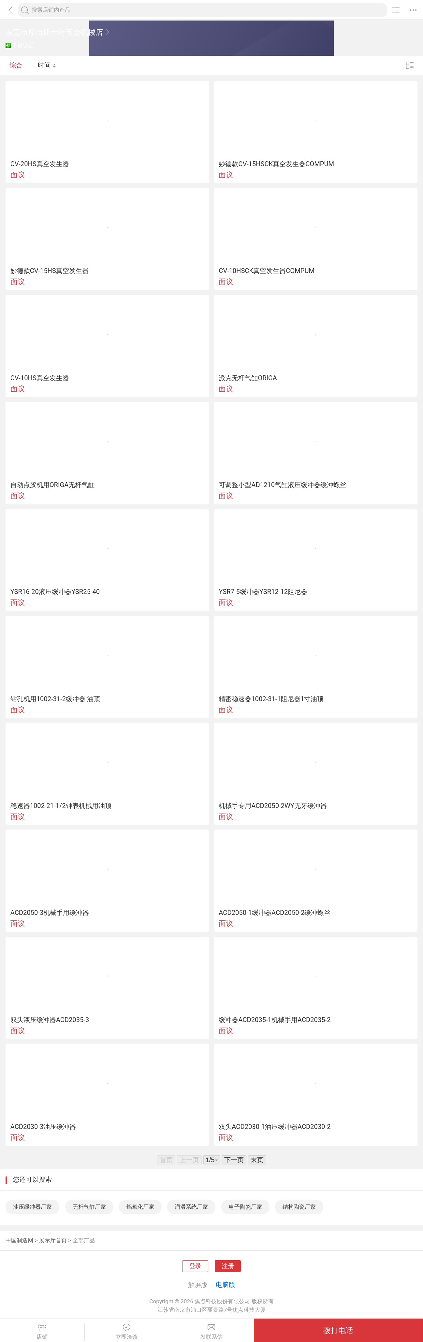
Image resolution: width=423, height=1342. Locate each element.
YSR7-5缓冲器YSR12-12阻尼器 (263, 591)
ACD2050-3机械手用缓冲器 (49, 912)
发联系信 (211, 1332)
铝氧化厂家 (140, 1207)
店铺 (42, 1332)
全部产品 (84, 1240)
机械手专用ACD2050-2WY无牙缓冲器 (273, 805)
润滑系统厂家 (191, 1207)
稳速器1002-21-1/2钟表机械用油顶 (60, 805)
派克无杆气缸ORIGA (248, 378)
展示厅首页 (53, 1240)
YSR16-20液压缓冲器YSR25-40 (55, 591)
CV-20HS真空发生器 (39, 164)
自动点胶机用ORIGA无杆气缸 (52, 485)
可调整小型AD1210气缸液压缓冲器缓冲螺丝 (282, 485)
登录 (195, 1266)
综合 (15, 65)
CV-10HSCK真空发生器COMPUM (266, 270)
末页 (257, 1160)
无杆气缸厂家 (89, 1207)
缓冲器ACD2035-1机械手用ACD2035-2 (274, 1020)
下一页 (234, 1160)
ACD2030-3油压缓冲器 (43, 1126)
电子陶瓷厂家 (245, 1207)
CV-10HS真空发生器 (39, 378)
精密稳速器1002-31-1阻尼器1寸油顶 (271, 699)
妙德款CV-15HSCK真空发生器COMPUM (276, 164)
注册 (228, 1266)
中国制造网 (19, 1240)
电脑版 (225, 1285)
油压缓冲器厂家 (32, 1207)
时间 (47, 65)
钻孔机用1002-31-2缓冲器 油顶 (55, 699)
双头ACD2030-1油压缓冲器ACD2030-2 (274, 1126)
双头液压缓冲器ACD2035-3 (49, 1020)
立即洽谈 (127, 1332)
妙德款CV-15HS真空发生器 (49, 270)
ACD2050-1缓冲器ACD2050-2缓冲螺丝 (274, 912)
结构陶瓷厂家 (299, 1207)
